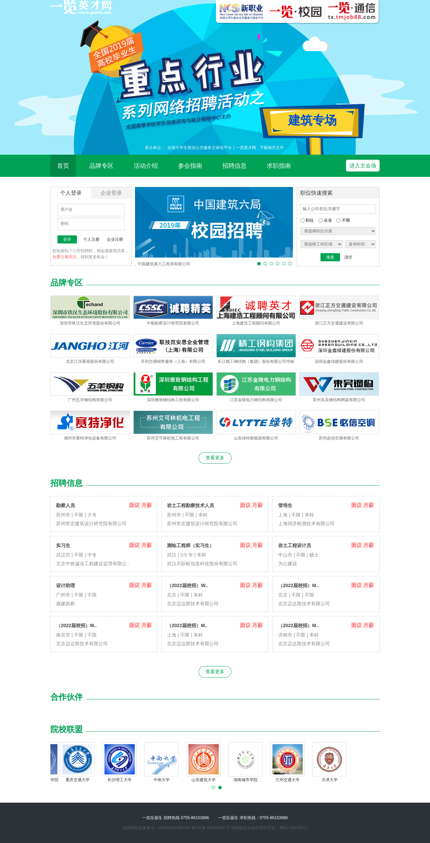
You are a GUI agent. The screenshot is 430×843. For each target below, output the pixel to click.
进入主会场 (362, 165)
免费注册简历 (64, 257)
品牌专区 (101, 165)
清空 (348, 257)
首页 (63, 165)
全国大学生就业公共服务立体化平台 (199, 147)
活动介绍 (146, 165)
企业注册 (115, 239)
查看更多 (215, 457)
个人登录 (71, 193)
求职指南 (279, 165)
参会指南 (190, 165)
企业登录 (111, 193)
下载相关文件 (272, 147)
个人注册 (91, 239)
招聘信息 (234, 165)
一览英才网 (246, 147)
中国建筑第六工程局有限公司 (164, 264)
